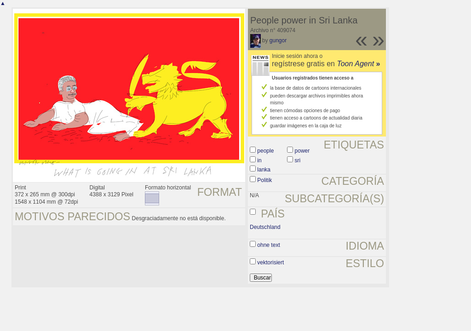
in (259, 160)
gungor (278, 40)
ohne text (268, 245)
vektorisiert (270, 262)
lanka (263, 169)
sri (298, 160)
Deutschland (265, 227)
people (265, 151)
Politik (264, 180)
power (302, 151)
